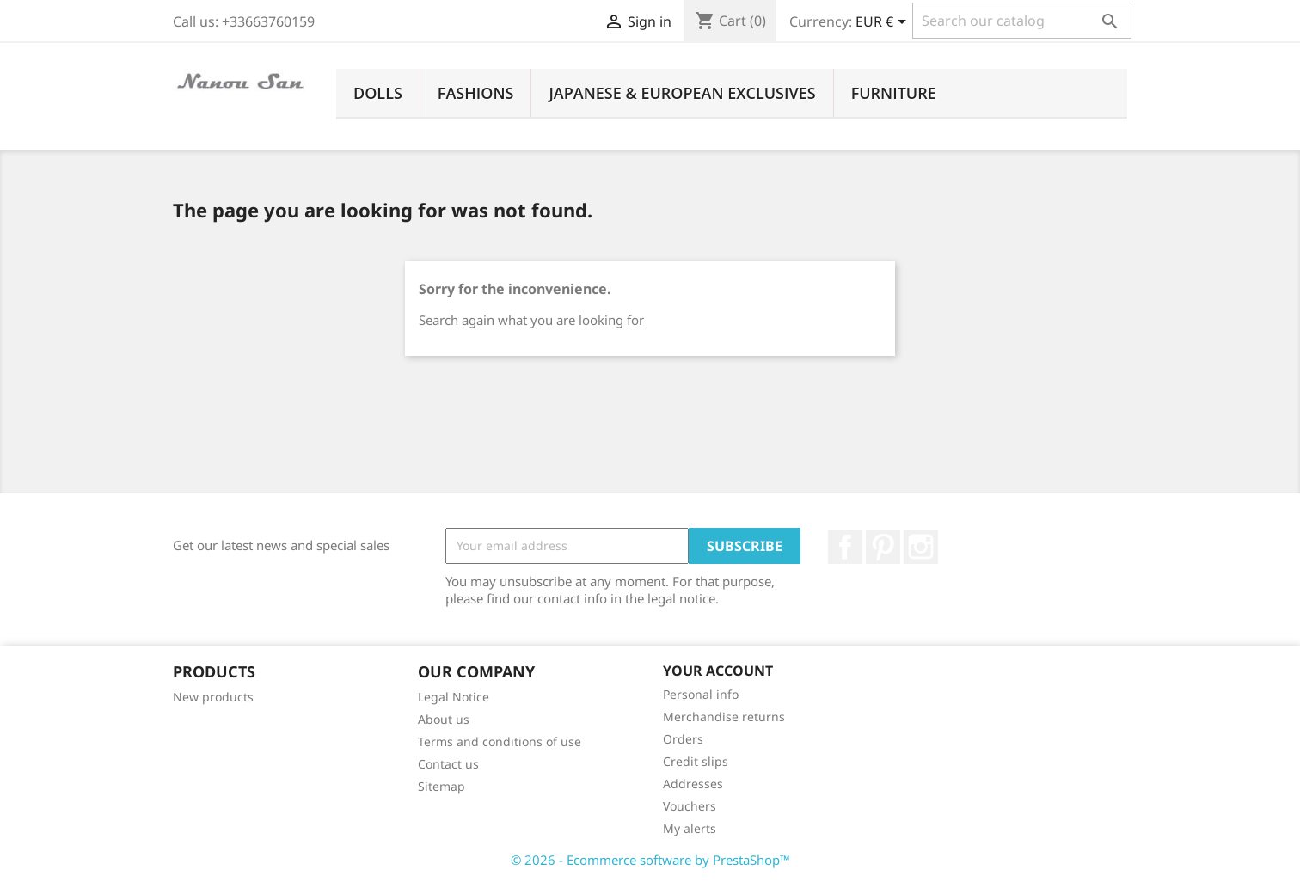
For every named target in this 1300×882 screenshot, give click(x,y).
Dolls (377, 93)
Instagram (921, 547)
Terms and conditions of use (499, 741)
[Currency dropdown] (883, 23)
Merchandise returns (724, 716)
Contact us (448, 764)
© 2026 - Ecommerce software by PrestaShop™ (650, 859)
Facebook (845, 547)
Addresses (693, 783)
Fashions (476, 93)
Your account (718, 670)
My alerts (689, 828)
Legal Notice (453, 697)
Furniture (893, 93)
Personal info (701, 694)
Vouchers (689, 806)
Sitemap (441, 786)
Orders (683, 739)
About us (443, 719)
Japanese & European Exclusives (682, 93)
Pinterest (883, 547)
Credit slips (695, 761)
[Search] (1021, 21)
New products (213, 697)
